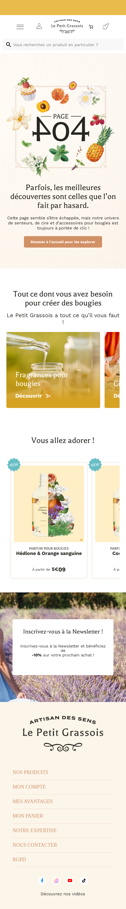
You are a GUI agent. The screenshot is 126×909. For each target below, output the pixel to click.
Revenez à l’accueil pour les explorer (63, 242)
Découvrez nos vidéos (63, 893)
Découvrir (33, 395)
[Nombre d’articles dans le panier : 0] (91, 27)
